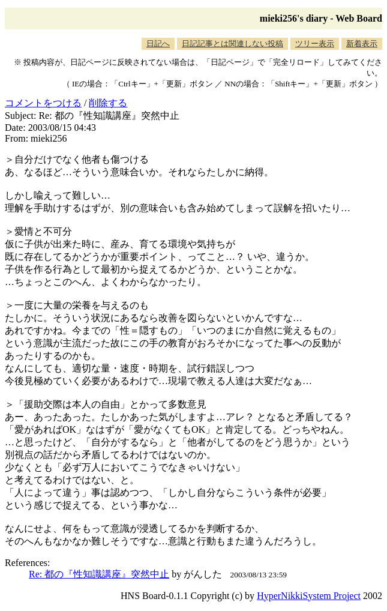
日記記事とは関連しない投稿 (232, 43)
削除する (108, 103)
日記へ (158, 43)
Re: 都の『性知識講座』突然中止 (99, 574)
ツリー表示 (314, 43)
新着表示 (361, 43)
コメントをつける (43, 103)
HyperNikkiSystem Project (309, 596)
